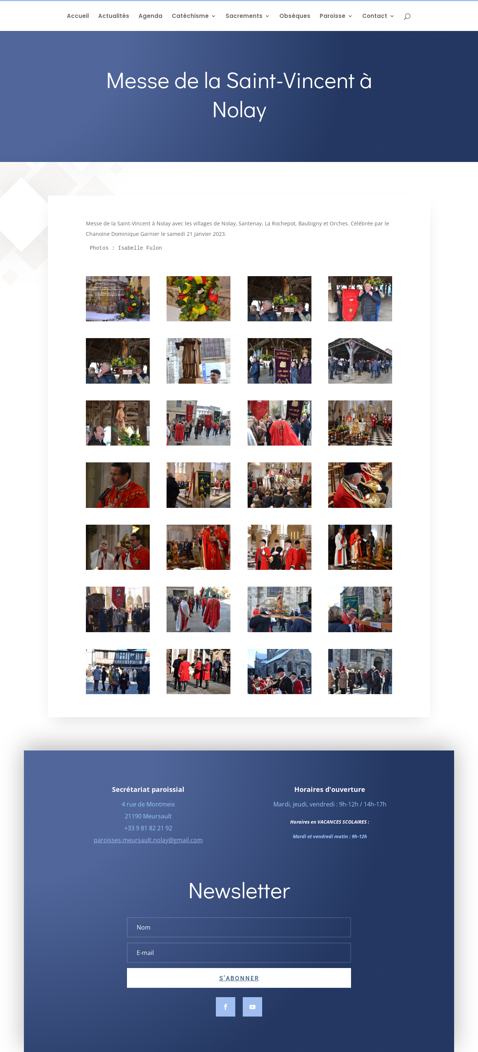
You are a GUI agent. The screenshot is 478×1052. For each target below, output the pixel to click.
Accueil (78, 16)
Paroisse (332, 16)
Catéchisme (190, 16)
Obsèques (294, 16)
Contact (374, 16)
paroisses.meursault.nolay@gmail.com (148, 850)
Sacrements (244, 16)
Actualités (113, 16)
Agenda (150, 16)
